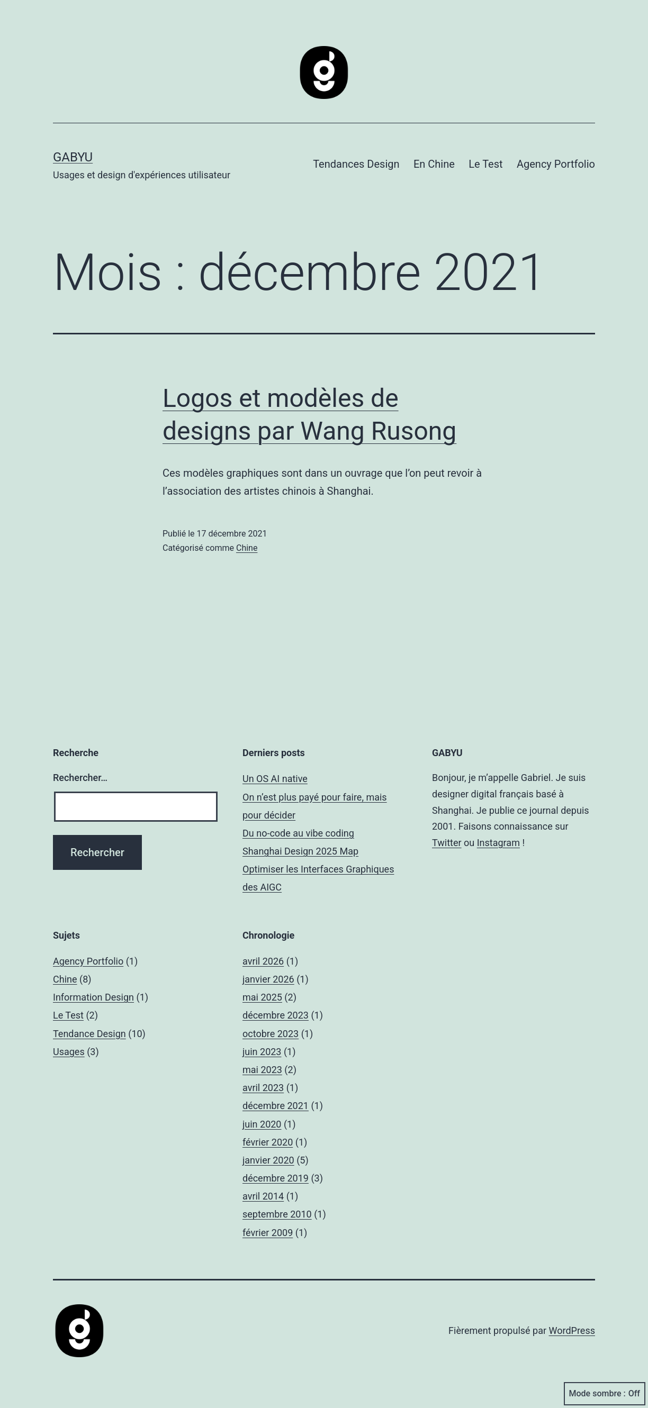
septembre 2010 (277, 1214)
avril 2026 (263, 961)
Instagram (498, 842)
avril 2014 (263, 1196)
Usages (69, 1051)
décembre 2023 (275, 1015)
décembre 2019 (275, 1178)
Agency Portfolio (556, 164)
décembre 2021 (275, 1105)
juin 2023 (261, 1051)
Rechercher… (80, 777)
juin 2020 (261, 1124)
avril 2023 (263, 1087)
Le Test (485, 164)
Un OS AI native (275, 778)
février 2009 (267, 1232)
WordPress (572, 1330)
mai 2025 (262, 997)
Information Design (93, 997)
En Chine (434, 164)
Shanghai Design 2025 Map (300, 851)
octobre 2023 (270, 1033)
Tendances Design (356, 164)
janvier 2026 (268, 979)
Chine (246, 548)
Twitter (447, 842)
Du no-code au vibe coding (298, 833)
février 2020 (267, 1142)
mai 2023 (262, 1069)
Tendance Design (89, 1033)
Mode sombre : (604, 1393)
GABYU (73, 157)
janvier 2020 (268, 1160)
